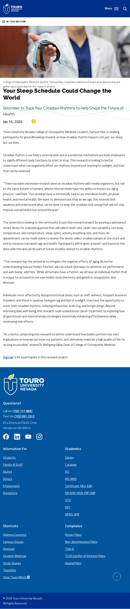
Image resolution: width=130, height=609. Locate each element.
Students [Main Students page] (9, 457)
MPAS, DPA (72, 514)
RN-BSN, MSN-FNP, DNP (80, 493)
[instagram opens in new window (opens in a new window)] (39, 437)
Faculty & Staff (13, 464)
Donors (7, 479)
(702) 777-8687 (22, 411)
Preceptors (10, 493)
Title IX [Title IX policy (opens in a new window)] (69, 549)
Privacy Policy (73, 534)
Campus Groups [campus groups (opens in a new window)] (13, 541)
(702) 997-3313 (24, 416)
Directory (9, 549)
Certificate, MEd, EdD (78, 486)
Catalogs (71, 464)
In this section (14, 21)
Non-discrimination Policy (81, 541)
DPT (68, 507)
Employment (11, 486)
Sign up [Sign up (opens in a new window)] (8, 357)
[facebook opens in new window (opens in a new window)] (6, 437)
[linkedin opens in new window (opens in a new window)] (17, 437)
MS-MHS (71, 479)
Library (69, 457)
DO (67, 471)
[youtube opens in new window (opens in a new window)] (28, 437)
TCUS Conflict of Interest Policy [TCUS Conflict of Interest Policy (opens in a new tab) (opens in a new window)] (85, 556)
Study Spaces (12, 563)
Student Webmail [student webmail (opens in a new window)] (14, 556)
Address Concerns (14, 534)
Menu (112, 8)
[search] (123, 8)
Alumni (7, 471)
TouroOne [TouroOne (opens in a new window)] (9, 570)
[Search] (123, 8)
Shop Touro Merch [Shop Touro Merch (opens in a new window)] (17, 577)
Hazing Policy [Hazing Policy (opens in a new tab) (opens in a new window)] (73, 563)
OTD (68, 500)
